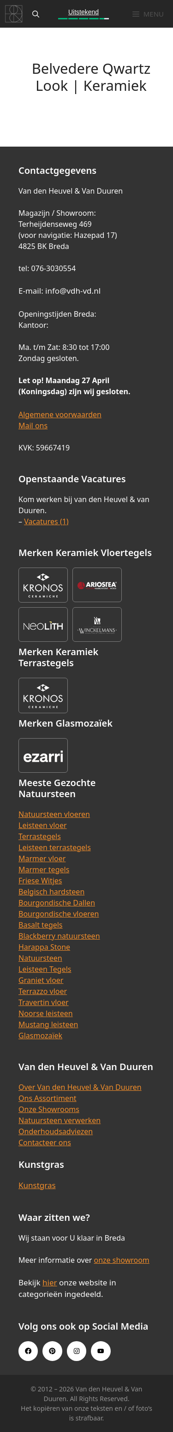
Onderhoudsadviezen (55, 1131)
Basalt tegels (40, 925)
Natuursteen (40, 958)
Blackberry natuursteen (59, 936)
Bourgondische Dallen (56, 903)
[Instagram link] (76, 1351)
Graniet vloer (40, 980)
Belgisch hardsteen (51, 892)
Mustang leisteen (48, 1024)
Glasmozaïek (40, 1035)
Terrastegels (39, 836)
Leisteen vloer (42, 825)
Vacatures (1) (46, 521)
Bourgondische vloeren (58, 914)
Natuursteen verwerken (59, 1120)
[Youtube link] (100, 1351)
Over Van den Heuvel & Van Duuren (80, 1087)
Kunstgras (37, 1185)
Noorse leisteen (45, 1013)
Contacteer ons (44, 1142)
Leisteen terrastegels (54, 847)
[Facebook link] (28, 1351)
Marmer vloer (42, 858)
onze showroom (121, 1260)
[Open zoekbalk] (35, 14)
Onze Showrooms (48, 1109)
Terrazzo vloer (42, 991)
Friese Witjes (40, 881)
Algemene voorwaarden (59, 414)
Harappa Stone (44, 947)
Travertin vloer (43, 1002)
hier (49, 1282)
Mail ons (33, 425)
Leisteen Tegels (45, 969)
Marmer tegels (43, 869)
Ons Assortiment (47, 1098)
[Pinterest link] (52, 1351)
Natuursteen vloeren (54, 814)
